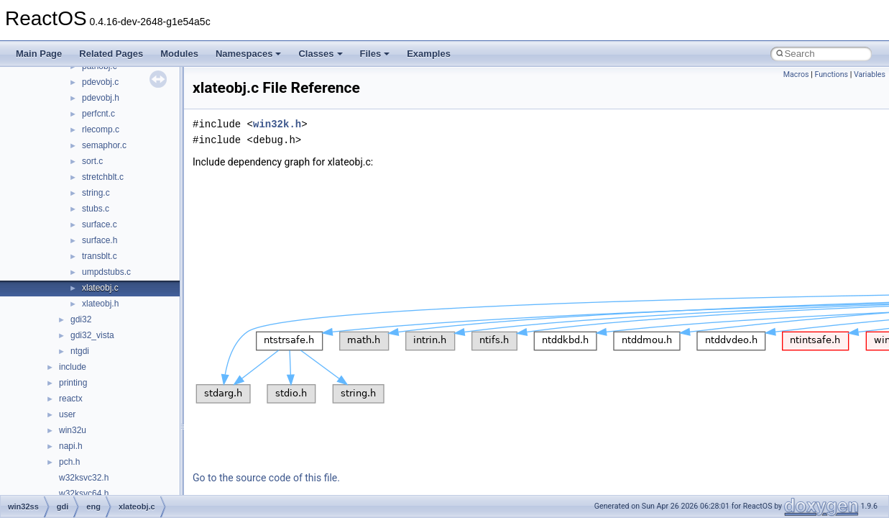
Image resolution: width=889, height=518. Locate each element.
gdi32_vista (92, 335)
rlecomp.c (100, 129)
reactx (71, 399)
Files (375, 53)
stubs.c (95, 209)
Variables (869, 74)
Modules (179, 53)
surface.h (99, 240)
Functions (831, 74)
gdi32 (80, 319)
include (72, 367)
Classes (320, 53)
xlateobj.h (100, 304)
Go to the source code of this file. (266, 477)
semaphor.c (104, 145)
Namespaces (249, 53)
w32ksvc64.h (84, 494)
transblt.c (99, 256)
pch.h (69, 462)
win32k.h (277, 124)
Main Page (39, 53)
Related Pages (111, 53)
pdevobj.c (100, 82)
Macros (796, 74)
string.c (96, 193)
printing (73, 383)
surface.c (99, 224)
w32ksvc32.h (84, 478)
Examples (429, 53)
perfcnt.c (98, 114)
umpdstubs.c (106, 272)
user (67, 414)
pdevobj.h (100, 98)
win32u (72, 430)
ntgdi (79, 351)
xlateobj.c (100, 288)
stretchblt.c (103, 177)
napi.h (71, 446)
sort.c (92, 161)
